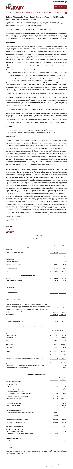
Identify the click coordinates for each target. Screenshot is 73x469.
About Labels (30, 12)
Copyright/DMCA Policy (47, 464)
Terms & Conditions (37, 464)
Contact (38, 12)
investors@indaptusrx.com (15, 216)
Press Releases (19, 12)
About (11, 464)
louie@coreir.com (9, 223)
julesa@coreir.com (10, 231)
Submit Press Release (27, 464)
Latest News (9, 12)
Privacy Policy (56, 464)
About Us (45, 12)
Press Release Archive (17, 464)
